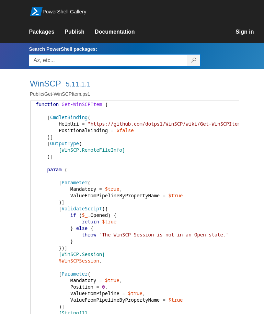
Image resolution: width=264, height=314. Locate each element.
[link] (47, 31)
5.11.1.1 (78, 84)
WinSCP (45, 83)
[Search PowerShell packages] (193, 60)
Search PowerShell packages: (63, 49)
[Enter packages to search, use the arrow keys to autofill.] (108, 60)
